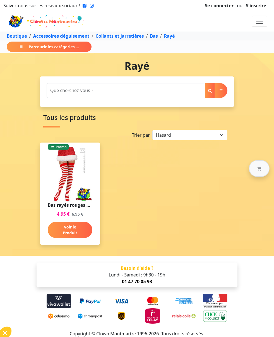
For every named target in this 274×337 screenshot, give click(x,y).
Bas (154, 36)
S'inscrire (256, 6)
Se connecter (219, 6)
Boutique (17, 36)
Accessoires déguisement (61, 36)
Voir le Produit (70, 229)
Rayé (169, 36)
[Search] (126, 90)
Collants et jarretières (119, 36)
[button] (259, 168)
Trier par (141, 135)
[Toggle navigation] (259, 21)
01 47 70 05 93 (137, 281)
